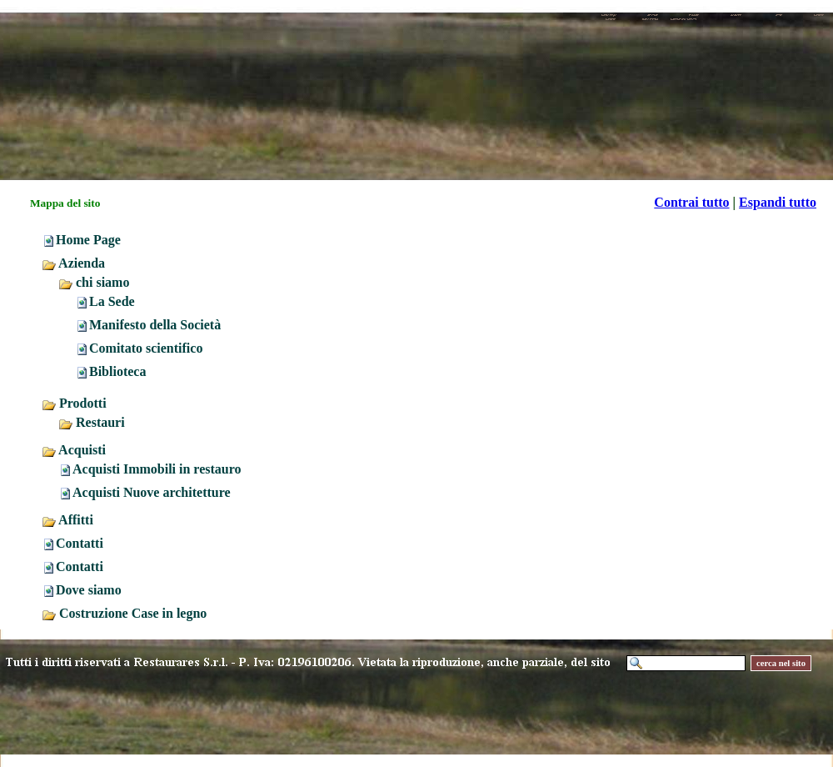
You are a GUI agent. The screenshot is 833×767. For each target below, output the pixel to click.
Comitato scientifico (145, 348)
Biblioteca (117, 371)
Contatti (79, 543)
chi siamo (93, 282)
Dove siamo (89, 590)
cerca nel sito (781, 663)
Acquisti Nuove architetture (151, 492)
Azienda (73, 263)
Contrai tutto (691, 202)
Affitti (67, 520)
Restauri (91, 422)
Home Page (88, 240)
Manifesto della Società (155, 325)
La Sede (112, 301)
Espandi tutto (777, 202)
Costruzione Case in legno (124, 613)
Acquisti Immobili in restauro (157, 469)
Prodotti (74, 403)
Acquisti (74, 450)
